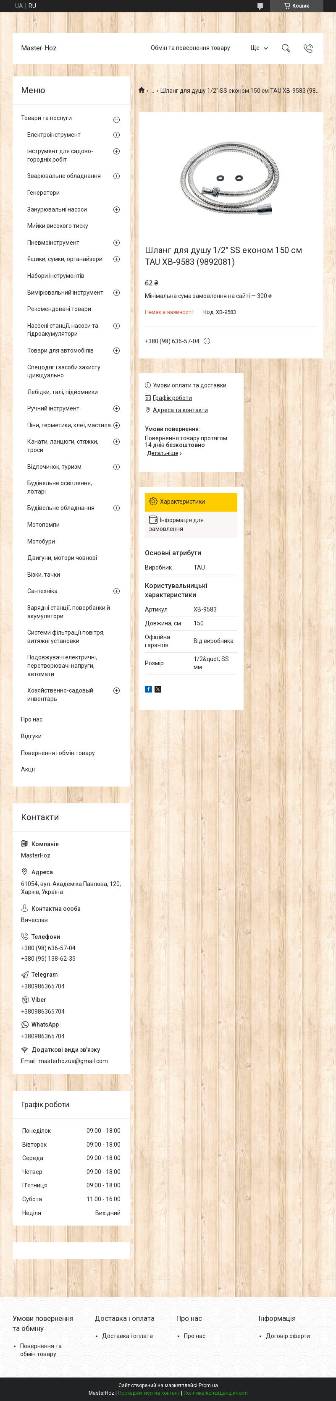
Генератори (43, 192)
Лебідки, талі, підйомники (62, 392)
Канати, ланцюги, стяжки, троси (62, 445)
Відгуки (31, 736)
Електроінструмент (54, 134)
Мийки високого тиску (57, 225)
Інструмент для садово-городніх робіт (60, 155)
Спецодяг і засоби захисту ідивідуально (63, 371)
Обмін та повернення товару (190, 47)
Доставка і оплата (127, 1336)
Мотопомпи (43, 524)
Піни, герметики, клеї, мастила (69, 425)
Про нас (31, 719)
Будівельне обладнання (60, 507)
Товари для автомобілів (60, 350)
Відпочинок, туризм (54, 466)
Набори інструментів (55, 275)
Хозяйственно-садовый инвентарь (60, 694)
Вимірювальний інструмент (65, 292)
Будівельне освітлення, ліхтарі (59, 487)
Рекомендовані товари (59, 309)
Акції (28, 769)
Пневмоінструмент (53, 242)
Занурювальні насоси (57, 209)
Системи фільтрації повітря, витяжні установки (66, 636)
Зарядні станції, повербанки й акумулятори (68, 611)
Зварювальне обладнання (64, 176)
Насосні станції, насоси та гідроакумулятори (62, 329)
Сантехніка (42, 591)
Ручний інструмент (53, 408)
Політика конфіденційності (216, 1393)
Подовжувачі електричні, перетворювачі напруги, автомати (62, 665)
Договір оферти (288, 1336)
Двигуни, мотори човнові (62, 557)
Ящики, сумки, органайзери (64, 259)
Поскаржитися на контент (149, 1393)
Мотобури (41, 541)
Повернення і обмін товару (58, 753)
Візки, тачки (43, 574)
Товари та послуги (46, 118)
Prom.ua (208, 1385)
